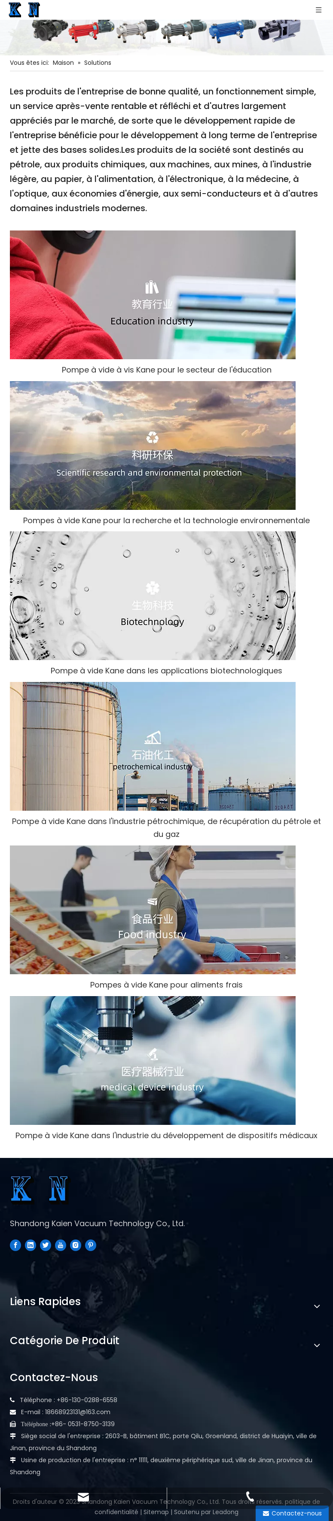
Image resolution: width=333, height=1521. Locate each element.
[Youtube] (60, 1245)
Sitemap (156, 1512)
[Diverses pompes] (166, 27)
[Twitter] (45, 1245)
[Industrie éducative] (153, 294)
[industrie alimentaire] (153, 909)
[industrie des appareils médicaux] (153, 1060)
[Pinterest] (90, 1245)
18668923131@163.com (77, 1412)
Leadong (225, 1512)
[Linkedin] (30, 1245)
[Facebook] (15, 1245)
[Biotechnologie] (153, 595)
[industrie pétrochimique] (153, 746)
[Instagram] (75, 1245)
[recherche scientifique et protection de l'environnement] (153, 445)
